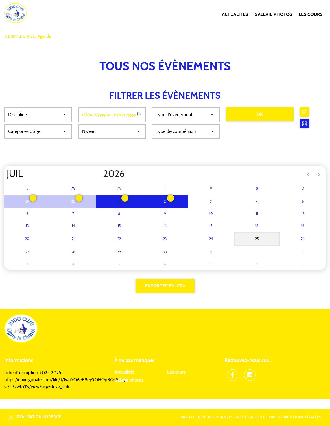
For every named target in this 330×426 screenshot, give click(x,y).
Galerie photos (273, 14)
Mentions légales (302, 417)
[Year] (98, 174)
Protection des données (206, 417)
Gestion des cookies (258, 417)
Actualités (235, 14)
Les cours (310, 14)
